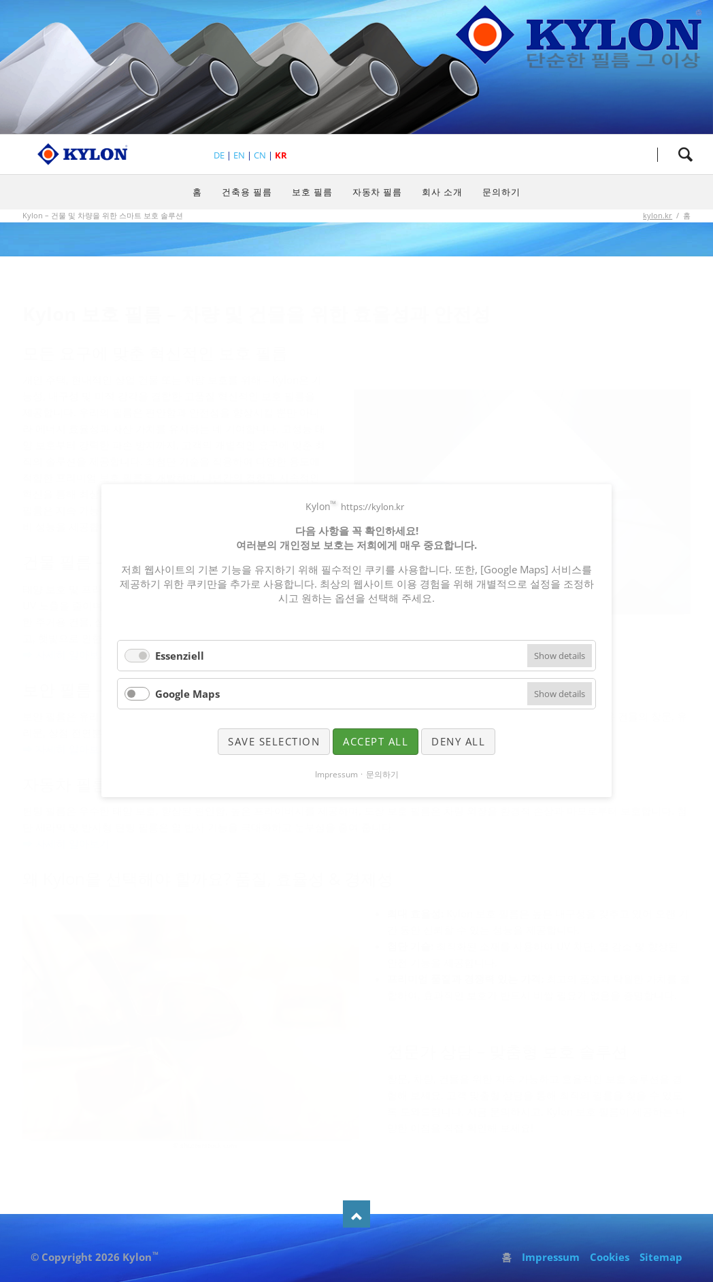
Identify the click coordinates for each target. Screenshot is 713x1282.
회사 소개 (442, 192)
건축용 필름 (247, 192)
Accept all (375, 741)
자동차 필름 (377, 192)
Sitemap (661, 1257)
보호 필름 (312, 192)
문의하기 (501, 192)
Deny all (458, 741)
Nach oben (356, 1214)
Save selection (274, 741)
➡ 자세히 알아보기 (66, 654)
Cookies (609, 1257)
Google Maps (187, 694)
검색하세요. (685, 154)
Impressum (551, 1257)
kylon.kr (657, 215)
